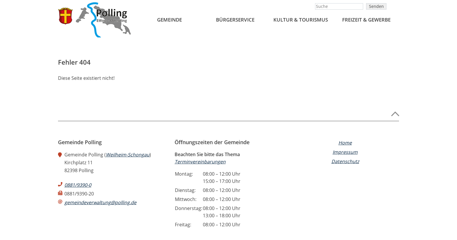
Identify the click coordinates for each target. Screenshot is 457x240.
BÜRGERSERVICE (235, 19)
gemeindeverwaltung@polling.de (100, 202)
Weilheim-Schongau (128, 154)
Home (345, 143)
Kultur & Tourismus (300, 19)
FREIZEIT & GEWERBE (366, 19)
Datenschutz (345, 161)
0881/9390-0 (77, 185)
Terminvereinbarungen (200, 161)
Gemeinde (169, 19)
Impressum (345, 152)
